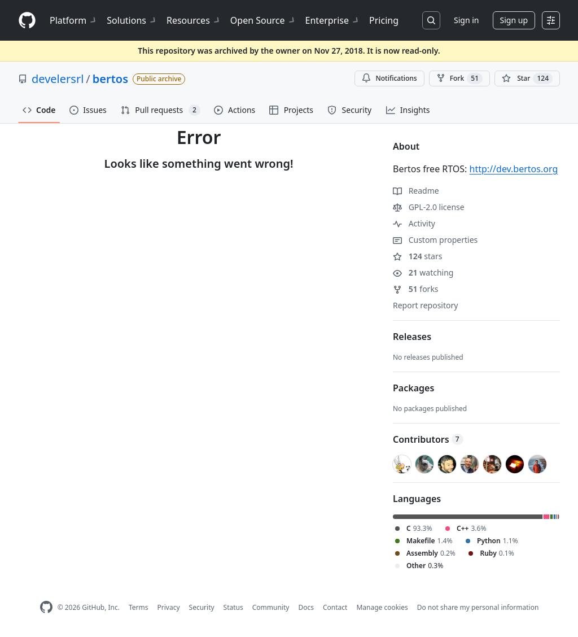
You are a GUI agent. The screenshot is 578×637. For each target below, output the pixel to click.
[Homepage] (27, 20)
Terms (138, 607)
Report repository (425, 305)
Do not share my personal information (478, 607)
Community (271, 607)
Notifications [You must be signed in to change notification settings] (389, 78)
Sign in (466, 20)
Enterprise (332, 20)
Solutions (132, 20)
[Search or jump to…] (431, 20)
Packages (413, 388)
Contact (335, 607)
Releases (412, 336)
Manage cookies (382, 607)
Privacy (168, 607)
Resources (194, 20)
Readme (416, 190)
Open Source (263, 20)
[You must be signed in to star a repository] (527, 78)
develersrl (58, 78)
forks (416, 288)
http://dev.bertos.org (514, 169)
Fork (459, 78)
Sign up (514, 20)
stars (417, 256)
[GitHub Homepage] (46, 607)
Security (201, 607)
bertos (110, 78)
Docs (306, 607)
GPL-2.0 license (429, 207)
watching (423, 272)
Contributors (428, 439)
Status (233, 607)
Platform (74, 20)
